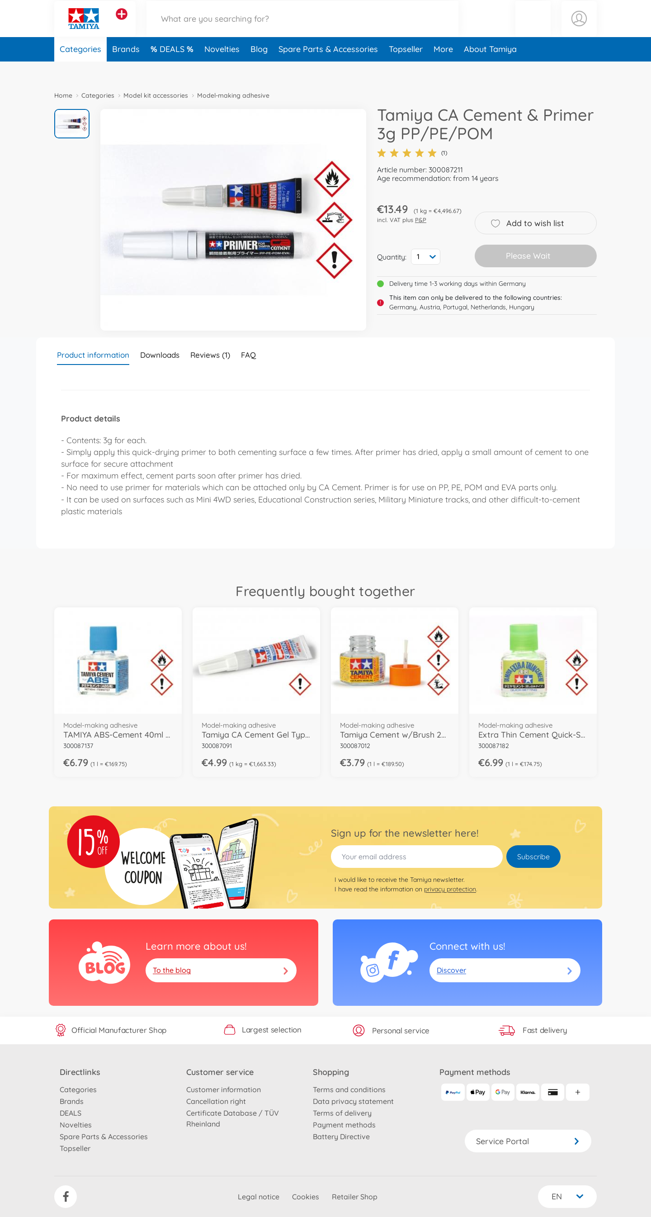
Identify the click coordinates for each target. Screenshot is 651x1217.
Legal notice (258, 1196)
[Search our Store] (302, 29)
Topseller (406, 69)
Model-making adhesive (233, 95)
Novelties (222, 69)
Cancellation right (216, 1101)
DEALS (173, 69)
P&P (420, 219)
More (443, 69)
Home (63, 95)
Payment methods (344, 1124)
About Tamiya (490, 69)
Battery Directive (341, 1136)
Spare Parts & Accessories (328, 69)
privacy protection (450, 889)
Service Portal (528, 1141)
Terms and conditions (349, 1089)
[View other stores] (121, 24)
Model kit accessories (155, 95)
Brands (126, 69)
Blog (259, 69)
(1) (412, 152)
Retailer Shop (354, 1196)
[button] (533, 29)
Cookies (305, 1196)
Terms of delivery (342, 1113)
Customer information (223, 1089)
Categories (80, 69)
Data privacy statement (353, 1101)
